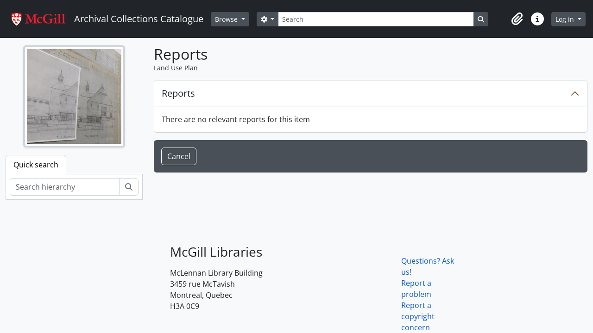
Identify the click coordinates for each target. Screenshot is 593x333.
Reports (178, 93)
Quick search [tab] (35, 165)
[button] (517, 19)
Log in (565, 19)
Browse (227, 19)
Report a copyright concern (418, 316)
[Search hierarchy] (65, 187)
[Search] (375, 19)
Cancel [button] (178, 156)
